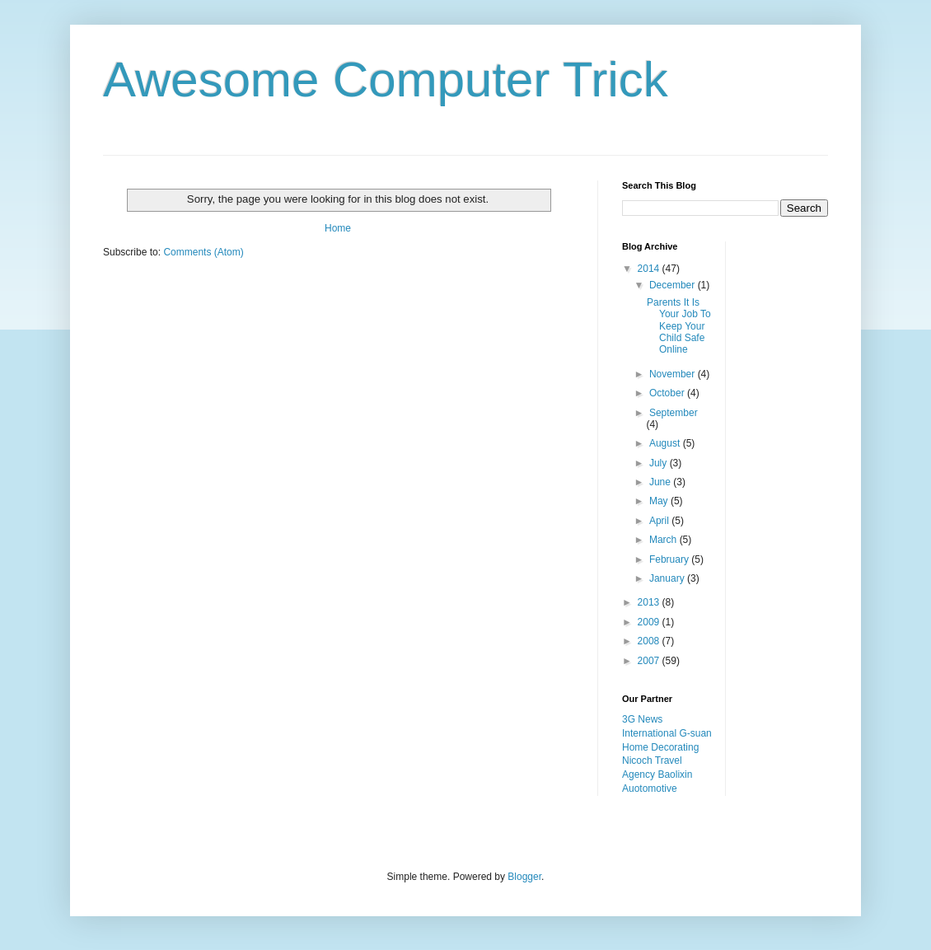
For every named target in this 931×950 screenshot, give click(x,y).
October (668, 393)
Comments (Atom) (203, 252)
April (660, 520)
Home (338, 228)
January (668, 578)
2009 (650, 622)
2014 (650, 268)
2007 (650, 661)
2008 (650, 641)
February (670, 559)
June (661, 482)
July (659, 463)
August (666, 443)
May (660, 501)
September (673, 413)
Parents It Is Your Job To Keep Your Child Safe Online (679, 326)
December (673, 285)
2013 (650, 602)
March (664, 539)
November (673, 374)
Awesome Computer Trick (385, 79)
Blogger (524, 876)
